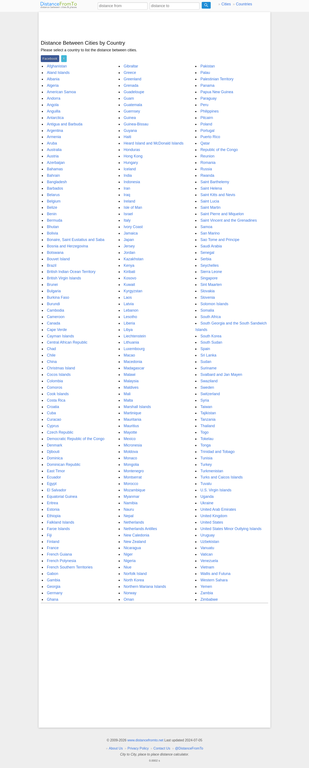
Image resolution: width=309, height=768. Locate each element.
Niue (127, 567)
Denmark (54, 445)
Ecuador (54, 477)
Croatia (53, 407)
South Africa (210, 317)
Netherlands (134, 522)
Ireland (129, 201)
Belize (52, 207)
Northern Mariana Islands (145, 586)
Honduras (132, 150)
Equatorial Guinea (62, 496)
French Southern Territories (70, 567)
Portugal (207, 130)
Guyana (130, 130)
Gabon (52, 573)
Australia (54, 150)
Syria (204, 400)
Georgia (54, 586)
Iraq (127, 195)
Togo (204, 432)
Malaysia (131, 381)
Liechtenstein (135, 336)
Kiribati (129, 272)
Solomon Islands (214, 304)
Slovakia (207, 291)
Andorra (54, 98)
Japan (129, 240)
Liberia (129, 323)
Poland (206, 124)
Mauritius (131, 426)
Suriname (208, 368)
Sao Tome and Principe (219, 240)
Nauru (129, 509)
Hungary (131, 162)
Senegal (207, 252)
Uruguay (207, 535)
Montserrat (133, 477)
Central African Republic (67, 342)
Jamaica (131, 233)
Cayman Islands (60, 336)
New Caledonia (136, 535)
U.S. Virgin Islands (215, 490)
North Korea (134, 580)
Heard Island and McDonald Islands (153, 143)
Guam (129, 98)
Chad (51, 349)
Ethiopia (54, 516)
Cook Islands (58, 394)
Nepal (128, 516)
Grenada (131, 85)
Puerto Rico (210, 137)
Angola (53, 105)
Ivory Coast (133, 227)
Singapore (209, 278)
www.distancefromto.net (145, 740)
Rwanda (207, 175)
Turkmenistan (211, 471)
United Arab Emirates (218, 509)
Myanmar (131, 496)
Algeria (53, 85)
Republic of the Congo (219, 150)
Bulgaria (54, 291)
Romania (207, 162)
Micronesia (133, 445)
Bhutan (53, 227)
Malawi (129, 374)
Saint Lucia (209, 201)
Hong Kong (133, 156)
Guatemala (133, 105)
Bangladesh (57, 182)
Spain (205, 349)
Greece (130, 72)
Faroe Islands (58, 529)
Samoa (206, 227)
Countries (244, 4)
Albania (53, 79)
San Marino (210, 233)
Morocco (131, 484)
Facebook (50, 58)
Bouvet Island (58, 259)
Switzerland (210, 394)
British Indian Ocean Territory (71, 272)
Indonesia (132, 182)
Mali (127, 394)
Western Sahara (214, 580)
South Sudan (211, 342)
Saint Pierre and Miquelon (222, 214)
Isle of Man (133, 207)
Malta (128, 400)
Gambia (53, 580)
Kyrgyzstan (133, 291)
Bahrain (53, 175)
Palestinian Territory (216, 79)
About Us (116, 748)
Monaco (130, 458)
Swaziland (209, 381)
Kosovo (130, 278)
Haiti (127, 137)
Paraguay (208, 98)
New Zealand (135, 541)
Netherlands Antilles (140, 529)
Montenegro (134, 471)
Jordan (129, 252)
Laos (128, 297)
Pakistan (207, 66)
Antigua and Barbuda (64, 124)
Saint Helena (211, 188)
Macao (129, 355)
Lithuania (131, 342)
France (53, 548)
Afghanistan (57, 66)
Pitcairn (206, 118)
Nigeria (130, 561)
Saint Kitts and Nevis (217, 195)
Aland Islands (58, 72)
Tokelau (207, 439)
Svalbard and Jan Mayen (221, 374)
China (52, 362)
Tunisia (206, 458)
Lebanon (131, 310)
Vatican (206, 554)
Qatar (205, 143)
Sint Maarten (211, 284)
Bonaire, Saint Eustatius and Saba (76, 240)
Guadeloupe (134, 92)
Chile (51, 355)
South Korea (210, 336)
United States (211, 522)
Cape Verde (57, 330)
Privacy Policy (138, 748)
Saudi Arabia (211, 246)
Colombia (55, 381)
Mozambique (134, 490)
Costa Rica (56, 400)
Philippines (209, 111)
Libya (128, 330)
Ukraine (207, 503)
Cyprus (53, 426)
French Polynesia (61, 561)
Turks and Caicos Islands (221, 477)
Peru (204, 105)
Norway (130, 593)
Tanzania (207, 419)
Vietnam (207, 567)
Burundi (53, 304)
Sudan (205, 362)
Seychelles (209, 265)
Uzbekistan (209, 541)
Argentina (55, 130)
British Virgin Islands (64, 278)
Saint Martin (210, 207)
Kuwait (129, 284)
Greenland (132, 79)
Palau (205, 72)
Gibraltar (131, 66)
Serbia (205, 259)
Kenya (129, 265)
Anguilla (54, 111)
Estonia (53, 509)
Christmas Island (61, 368)
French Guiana (59, 554)
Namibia (131, 503)
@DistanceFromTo (189, 748)
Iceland (130, 169)
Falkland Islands (60, 522)
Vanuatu (207, 548)
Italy (127, 220)
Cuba (51, 413)
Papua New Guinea (216, 92)
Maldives (131, 387)
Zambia (206, 593)
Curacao (54, 419)
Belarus (53, 195)
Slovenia (207, 297)
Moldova (131, 452)
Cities (226, 4)
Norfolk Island (135, 573)
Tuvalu (206, 484)
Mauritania (132, 419)
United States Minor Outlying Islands (231, 529)
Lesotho (130, 317)
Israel (128, 214)
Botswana (55, 252)
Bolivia (52, 233)
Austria (53, 156)
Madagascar (134, 368)
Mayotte (130, 432)
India (128, 175)
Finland (53, 541)
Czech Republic (60, 432)
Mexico (130, 439)
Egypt (52, 484)
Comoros (54, 387)
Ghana (52, 599)
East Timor (56, 471)
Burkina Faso (58, 297)
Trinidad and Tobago (217, 452)
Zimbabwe (209, 599)
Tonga (205, 445)
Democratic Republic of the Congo (76, 439)
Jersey (129, 246)
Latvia (129, 304)
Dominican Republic (63, 464)
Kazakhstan (133, 259)
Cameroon (56, 317)
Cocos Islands (59, 374)
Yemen (206, 586)
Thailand (207, 426)
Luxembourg (134, 349)
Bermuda (54, 220)
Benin (52, 214)
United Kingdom (213, 516)
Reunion (207, 156)
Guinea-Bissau (136, 124)
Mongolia (131, 464)
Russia (206, 169)
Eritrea (52, 503)
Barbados (55, 188)
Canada (53, 323)
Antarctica (55, 118)
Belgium (54, 201)
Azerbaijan (56, 162)
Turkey (206, 464)
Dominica (55, 458)
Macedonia (133, 362)
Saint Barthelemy (214, 182)
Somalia (207, 310)
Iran (127, 188)
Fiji (49, 535)
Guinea (130, 118)
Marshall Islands (137, 407)
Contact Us (161, 748)
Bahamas (55, 169)
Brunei (52, 284)
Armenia (54, 137)
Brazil (51, 265)
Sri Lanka (208, 355)
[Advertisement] (154, 25)
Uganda (207, 496)
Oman (129, 599)
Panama (207, 85)
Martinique (132, 413)
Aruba (52, 143)
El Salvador (56, 490)
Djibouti (53, 452)
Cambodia (55, 310)
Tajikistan (208, 413)
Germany (54, 593)
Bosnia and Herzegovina (67, 246)
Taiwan (206, 407)
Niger (128, 554)
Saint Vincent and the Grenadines (228, 220)
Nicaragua (132, 548)
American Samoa (61, 92)
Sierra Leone (211, 272)
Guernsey (132, 111)
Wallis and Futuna (215, 573)
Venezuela (209, 561)
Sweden (207, 387)
